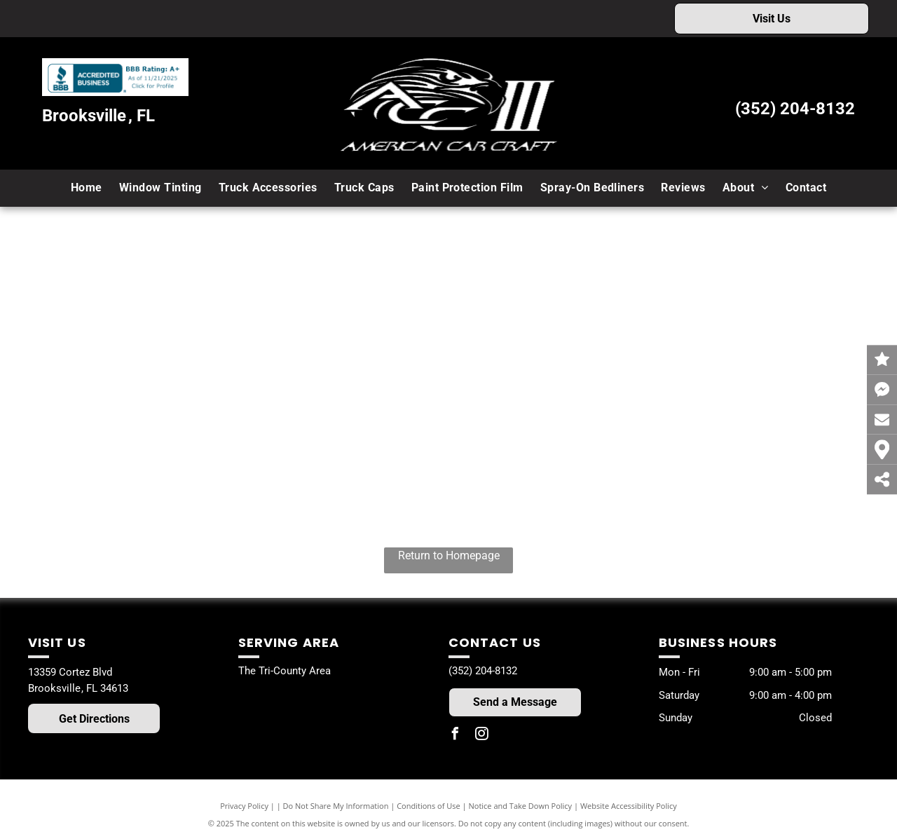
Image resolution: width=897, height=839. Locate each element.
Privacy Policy (244, 805)
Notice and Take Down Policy (521, 805)
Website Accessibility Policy (628, 805)
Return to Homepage (449, 555)
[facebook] (455, 735)
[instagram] (481, 735)
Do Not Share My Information (336, 805)
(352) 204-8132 (795, 108)
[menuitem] (86, 188)
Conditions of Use (428, 805)
